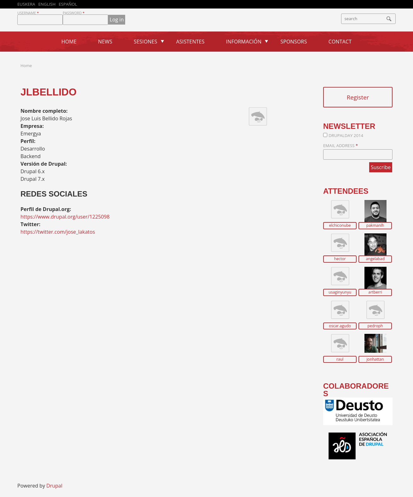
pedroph (375, 326)
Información (243, 41)
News (105, 41)
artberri (375, 292)
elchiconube (340, 225)
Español (68, 4)
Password (73, 12)
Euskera (26, 4)
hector (340, 259)
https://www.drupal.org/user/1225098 (65, 216)
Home (69, 41)
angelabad (375, 259)
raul (339, 359)
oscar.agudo (340, 326)
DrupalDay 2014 (346, 135)
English (46, 4)
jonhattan (375, 359)
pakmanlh (375, 225)
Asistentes (190, 41)
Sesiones (145, 41)
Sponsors (294, 41)
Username (28, 12)
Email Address (340, 145)
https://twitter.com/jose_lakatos (57, 231)
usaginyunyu (340, 292)
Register (358, 97)
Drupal (54, 485)
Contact (340, 41)
